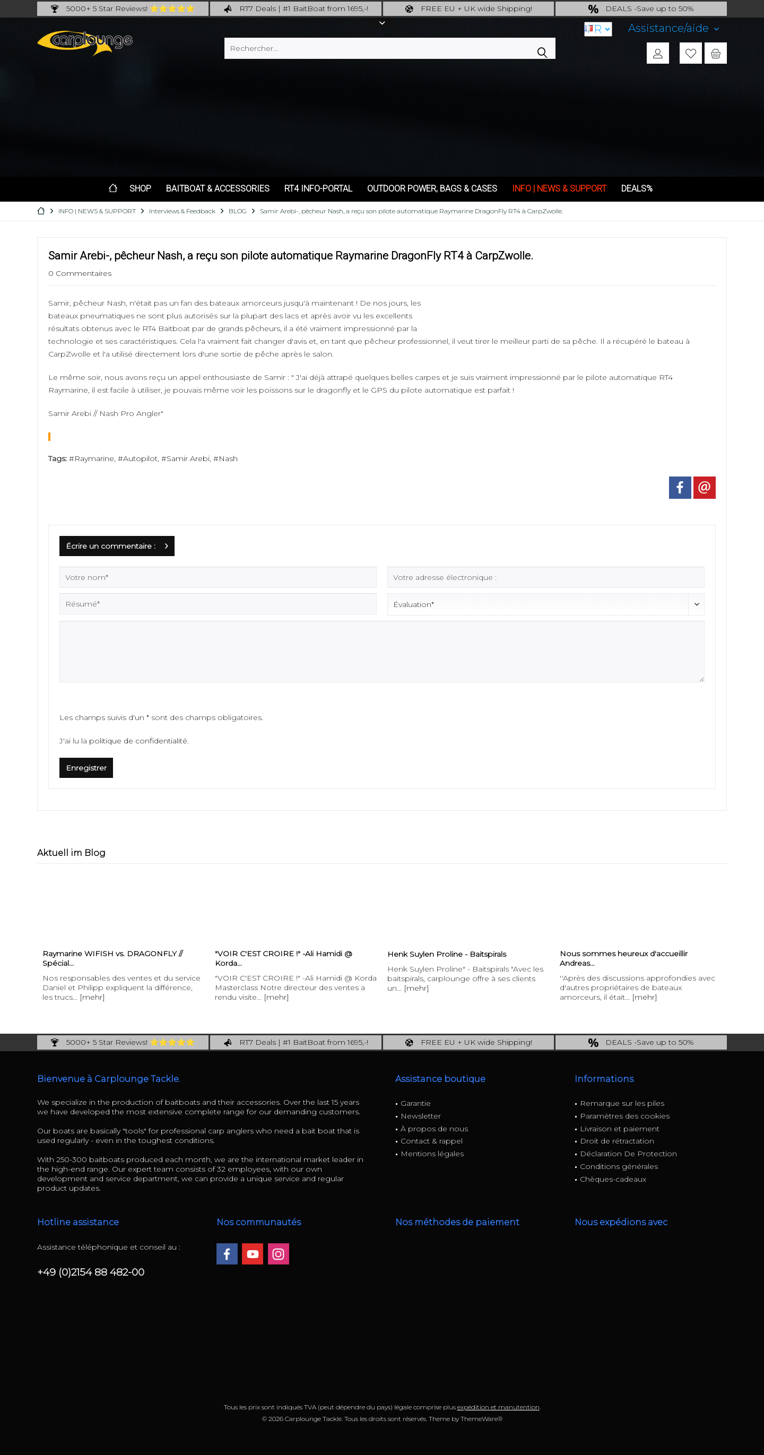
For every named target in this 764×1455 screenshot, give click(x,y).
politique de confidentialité (138, 741)
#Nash (225, 458)
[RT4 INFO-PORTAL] (318, 189)
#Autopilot (138, 458)
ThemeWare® (481, 1419)
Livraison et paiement (619, 1128)
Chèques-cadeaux (613, 1179)
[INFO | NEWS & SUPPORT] (559, 189)
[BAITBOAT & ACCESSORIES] (218, 189)
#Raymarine (91, 458)
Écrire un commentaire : (117, 544)
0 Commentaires (79, 273)
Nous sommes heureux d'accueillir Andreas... (624, 958)
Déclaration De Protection (628, 1153)
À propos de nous (434, 1128)
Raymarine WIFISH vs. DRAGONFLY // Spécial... (112, 958)
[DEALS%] (637, 189)
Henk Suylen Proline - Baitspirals (446, 954)
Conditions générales (619, 1166)
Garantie (416, 1103)
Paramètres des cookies (625, 1116)
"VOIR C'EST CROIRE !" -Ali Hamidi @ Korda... (283, 958)
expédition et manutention (498, 1407)
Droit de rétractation (617, 1141)
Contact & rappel (432, 1141)
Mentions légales (432, 1153)
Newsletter (421, 1116)
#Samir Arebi (185, 458)
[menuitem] (673, 28)
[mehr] (92, 997)
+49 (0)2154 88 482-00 (90, 1272)
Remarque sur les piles (622, 1103)
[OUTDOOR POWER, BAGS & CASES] (432, 189)
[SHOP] (140, 189)
